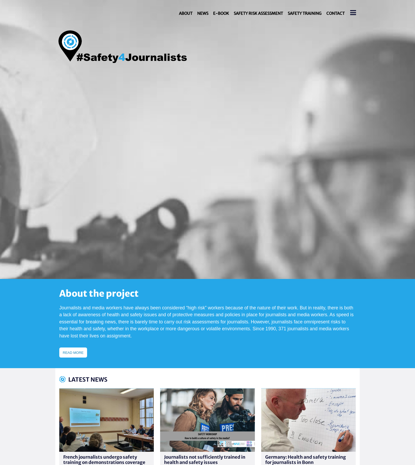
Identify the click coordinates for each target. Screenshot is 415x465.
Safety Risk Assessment (258, 13)
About (185, 13)
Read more (73, 353)
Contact (335, 13)
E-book (221, 13)
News (202, 13)
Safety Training (305, 13)
